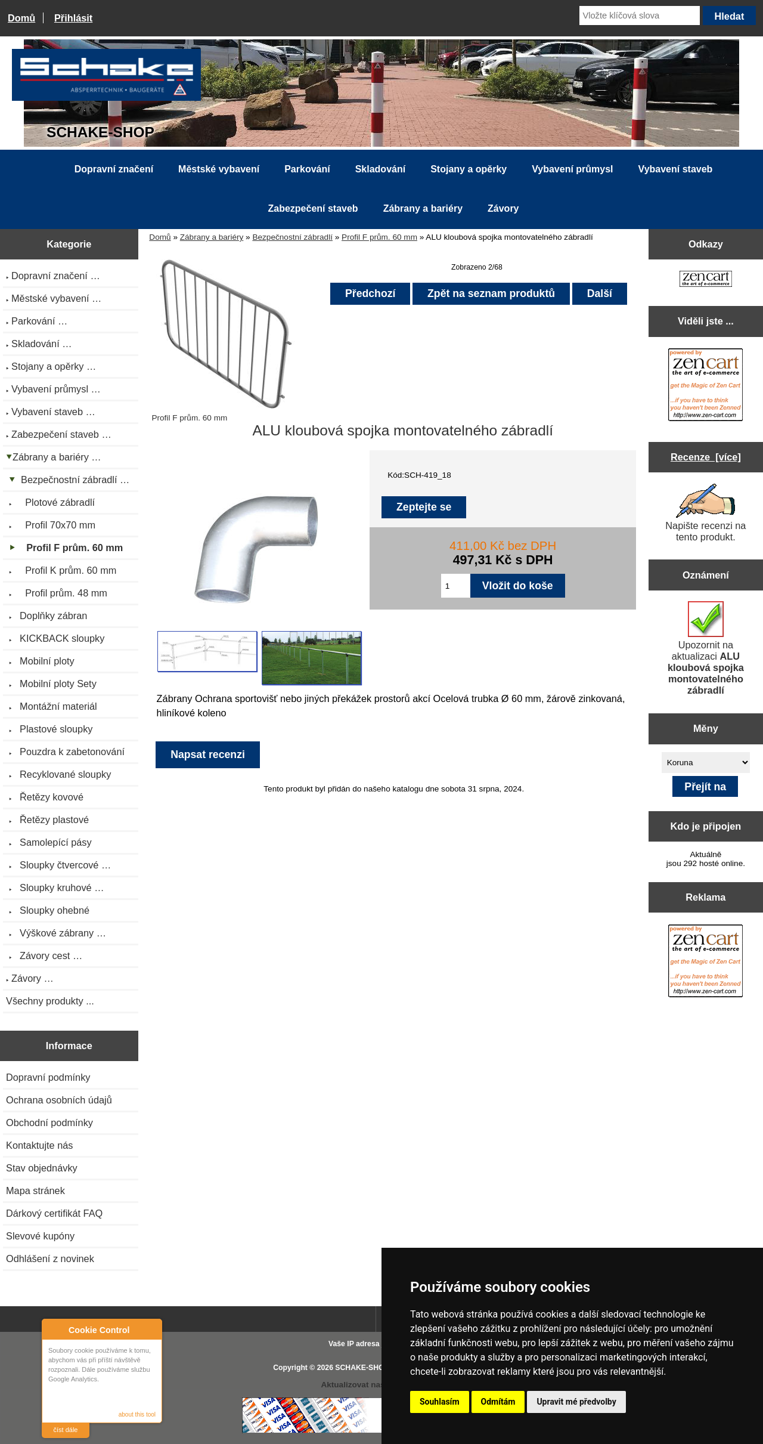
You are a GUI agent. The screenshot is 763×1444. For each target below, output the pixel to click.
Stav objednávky (41, 1167)
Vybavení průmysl (572, 169)
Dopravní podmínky (48, 1077)
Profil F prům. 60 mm (379, 237)
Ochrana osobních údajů (59, 1099)
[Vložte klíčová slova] (639, 15)
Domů (21, 18)
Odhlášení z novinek (50, 1258)
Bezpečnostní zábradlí (292, 237)
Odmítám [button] (498, 1401)
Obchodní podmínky (49, 1122)
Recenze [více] (706, 457)
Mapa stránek (35, 1190)
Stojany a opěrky (468, 169)
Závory (503, 208)
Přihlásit (73, 18)
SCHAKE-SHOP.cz (366, 1367)
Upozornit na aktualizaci (706, 648)
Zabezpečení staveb (313, 208)
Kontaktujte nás (39, 1145)
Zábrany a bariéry (212, 237)
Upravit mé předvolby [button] (576, 1401)
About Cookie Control (54, 1329)
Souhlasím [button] (440, 1401)
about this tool (137, 1414)
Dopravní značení (114, 169)
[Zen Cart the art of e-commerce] (706, 280)
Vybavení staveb (675, 169)
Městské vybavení (218, 169)
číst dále (66, 1429)
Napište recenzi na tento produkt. (705, 513)
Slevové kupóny (40, 1235)
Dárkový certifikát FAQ (54, 1213)
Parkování (307, 169)
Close (151, 1330)
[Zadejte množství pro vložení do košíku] (455, 586)
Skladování (380, 169)
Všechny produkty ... (50, 1000)
